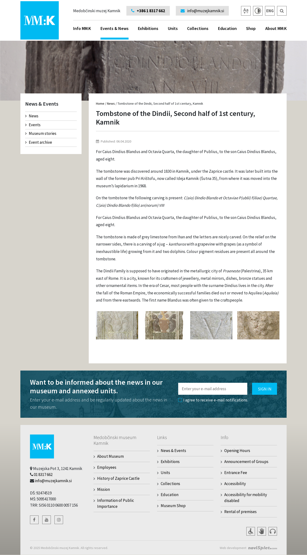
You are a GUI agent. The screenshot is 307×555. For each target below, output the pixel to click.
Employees (106, 467)
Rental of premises (240, 511)
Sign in (265, 389)
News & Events (173, 450)
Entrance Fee (235, 472)
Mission (103, 489)
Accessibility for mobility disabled (245, 497)
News (31, 116)
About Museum (110, 456)
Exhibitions (148, 28)
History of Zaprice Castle (118, 478)
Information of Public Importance (115, 503)
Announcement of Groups (246, 461)
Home (100, 103)
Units (173, 28)
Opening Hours (237, 450)
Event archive (38, 142)
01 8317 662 (43, 474)
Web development (233, 548)
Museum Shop (173, 505)
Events (33, 124)
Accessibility (235, 483)
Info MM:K (82, 28)
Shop (251, 28)
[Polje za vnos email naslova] (212, 389)
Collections (197, 28)
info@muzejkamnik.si (53, 480)
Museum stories (40, 133)
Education (227, 28)
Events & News (114, 33)
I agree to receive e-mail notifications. (213, 400)
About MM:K (276, 28)
